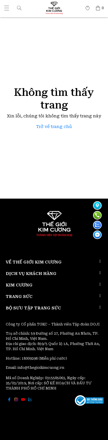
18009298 (30, 358)
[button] (19, 7)
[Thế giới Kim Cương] (6, 8)
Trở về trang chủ (54, 126)
